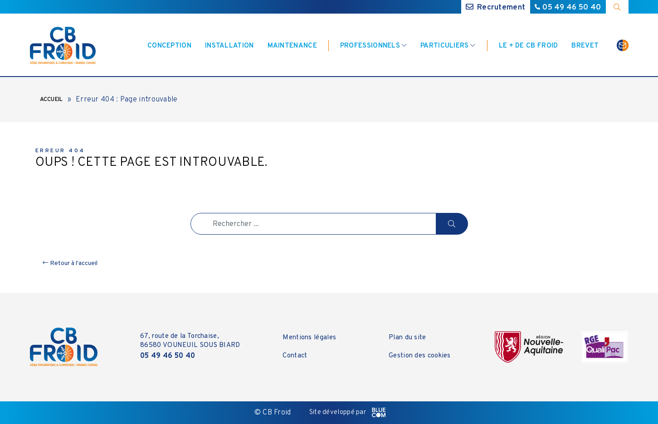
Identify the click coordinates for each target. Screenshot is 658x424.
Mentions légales (309, 337)
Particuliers (444, 46)
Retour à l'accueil (70, 263)
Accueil (51, 99)
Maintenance (292, 46)
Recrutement (496, 8)
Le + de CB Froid (528, 46)
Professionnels (370, 46)
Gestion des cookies (420, 356)
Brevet (585, 46)
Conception (169, 46)
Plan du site (407, 337)
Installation (229, 46)
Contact (295, 356)
